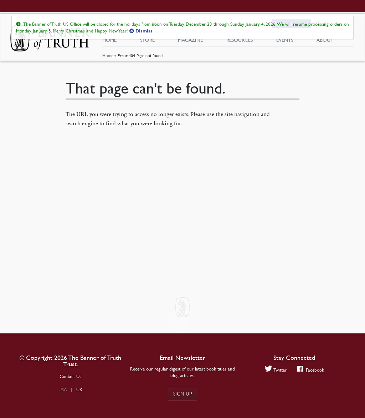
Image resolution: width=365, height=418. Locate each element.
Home (107, 55)
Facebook (310, 370)
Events (284, 39)
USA (62, 389)
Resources (239, 39)
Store (147, 39)
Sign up (182, 393)
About (325, 39)
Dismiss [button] (144, 31)
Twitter (276, 370)
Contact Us (70, 376)
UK (79, 389)
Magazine (190, 39)
